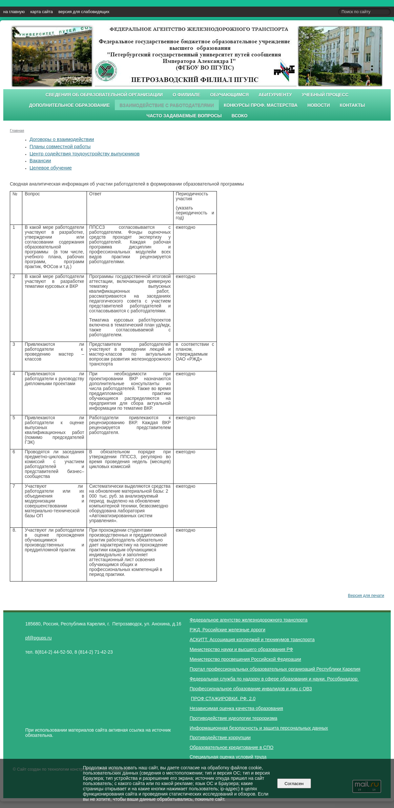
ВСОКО (240, 115)
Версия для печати (366, 595)
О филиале (186, 94)
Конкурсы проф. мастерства (261, 105)
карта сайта (41, 12)
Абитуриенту (275, 94)
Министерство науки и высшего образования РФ (241, 649)
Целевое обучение (51, 167)
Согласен (294, 783)
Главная (17, 130)
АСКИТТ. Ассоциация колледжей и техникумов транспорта (252, 639)
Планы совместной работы (60, 146)
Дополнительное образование (69, 105)
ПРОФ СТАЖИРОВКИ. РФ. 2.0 (223, 698)
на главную (14, 12)
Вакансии (40, 160)
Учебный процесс (325, 94)
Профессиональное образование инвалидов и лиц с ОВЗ (251, 688)
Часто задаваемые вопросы (184, 115)
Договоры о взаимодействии (62, 139)
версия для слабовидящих (83, 12)
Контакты (352, 105)
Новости (318, 105)
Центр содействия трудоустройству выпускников (84, 153)
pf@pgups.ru (38, 637)
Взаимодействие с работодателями (167, 105)
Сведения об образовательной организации (104, 94)
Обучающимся (229, 94)
